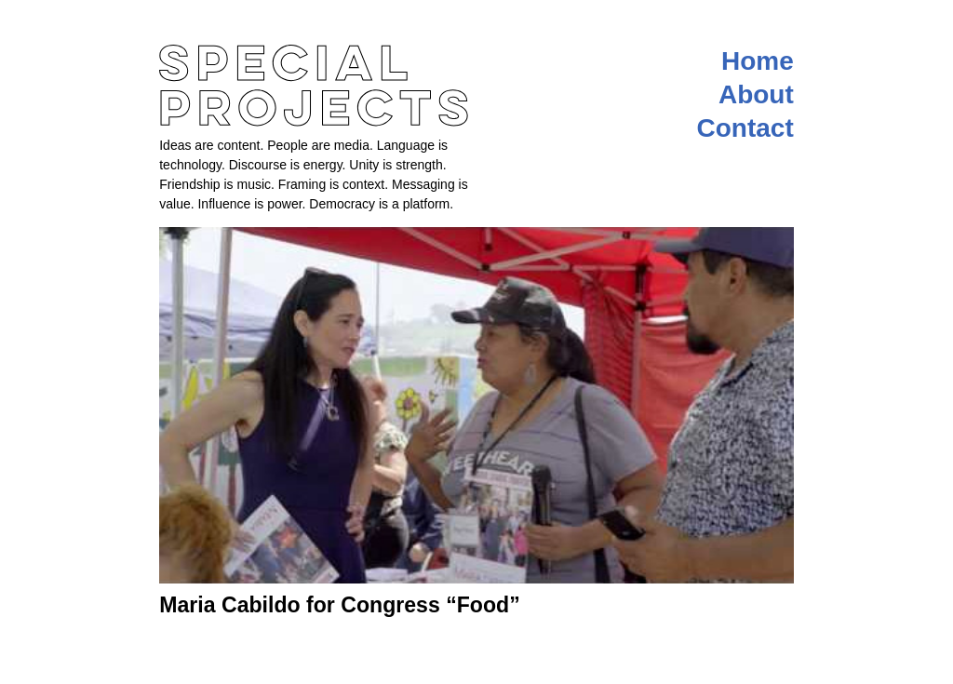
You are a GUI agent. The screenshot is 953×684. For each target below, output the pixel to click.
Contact (745, 128)
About (756, 94)
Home (757, 61)
